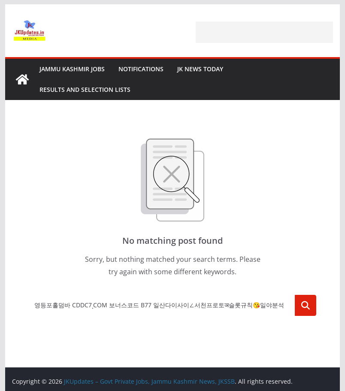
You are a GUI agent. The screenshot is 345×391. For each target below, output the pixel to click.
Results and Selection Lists (84, 89)
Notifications (140, 69)
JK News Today (200, 69)
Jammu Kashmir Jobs (72, 69)
